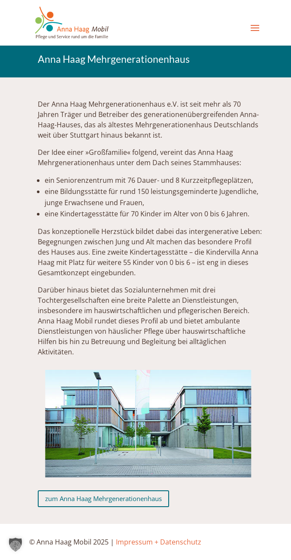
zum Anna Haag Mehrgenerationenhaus (103, 498)
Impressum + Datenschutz (158, 542)
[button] (15, 544)
